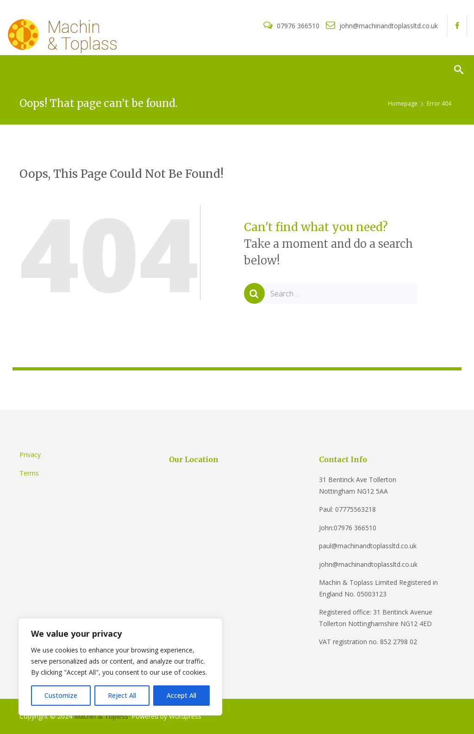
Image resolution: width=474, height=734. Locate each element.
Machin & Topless (101, 716)
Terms (29, 473)
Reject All (122, 695)
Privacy (30, 454)
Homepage (403, 103)
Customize (60, 695)
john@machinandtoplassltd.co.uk (382, 25)
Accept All (181, 695)
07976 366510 (292, 25)
